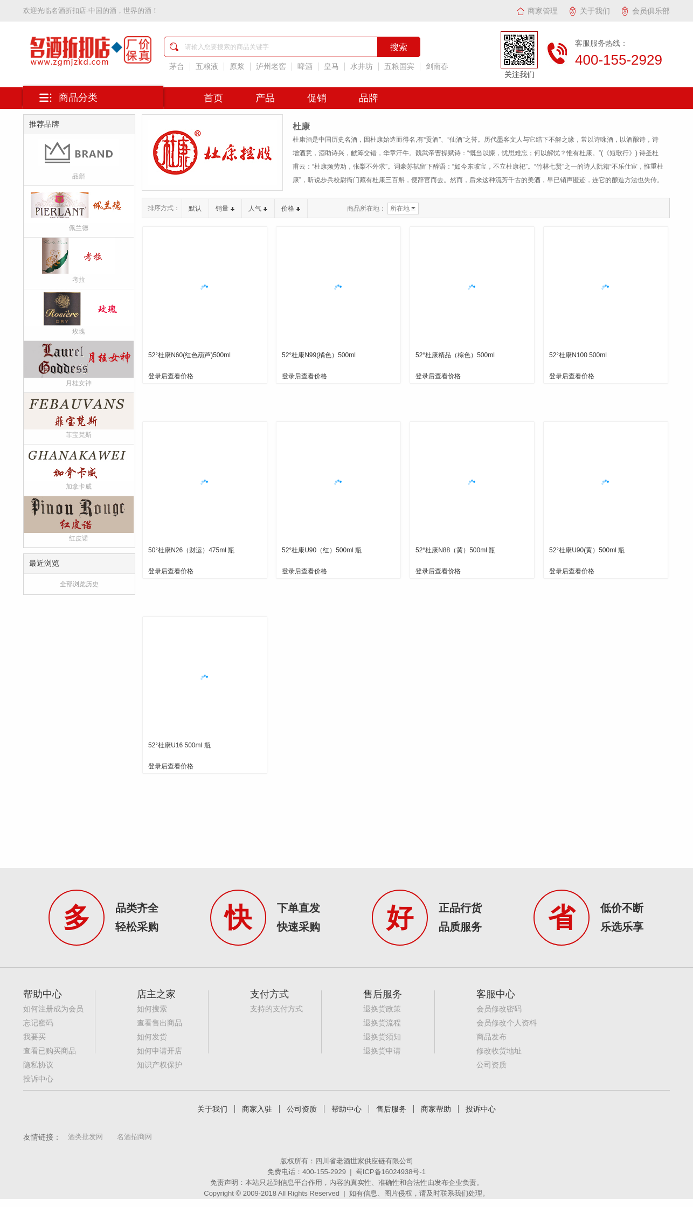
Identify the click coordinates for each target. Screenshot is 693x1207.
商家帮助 (436, 1109)
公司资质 (491, 1065)
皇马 (331, 67)
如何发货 (152, 1037)
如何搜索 (152, 1009)
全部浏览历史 (79, 584)
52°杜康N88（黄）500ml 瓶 (455, 550)
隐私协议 (38, 1065)
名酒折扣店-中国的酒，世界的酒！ (104, 10)
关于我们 (589, 10)
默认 (195, 208)
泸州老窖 (271, 67)
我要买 (34, 1037)
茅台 (176, 67)
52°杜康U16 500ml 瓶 (179, 745)
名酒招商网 (134, 1137)
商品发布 (491, 1037)
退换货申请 (382, 1051)
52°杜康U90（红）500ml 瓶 (322, 550)
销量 (225, 208)
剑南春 (437, 67)
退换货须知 (382, 1037)
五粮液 (207, 67)
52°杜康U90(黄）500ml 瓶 (587, 550)
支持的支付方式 (276, 1009)
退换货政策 (382, 1009)
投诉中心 (38, 1079)
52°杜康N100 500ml (578, 355)
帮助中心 (346, 1109)
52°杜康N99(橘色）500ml (319, 355)
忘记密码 (38, 1023)
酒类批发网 (85, 1137)
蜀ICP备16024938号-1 (391, 1172)
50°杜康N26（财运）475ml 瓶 (191, 550)
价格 (290, 208)
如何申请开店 (159, 1051)
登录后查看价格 (170, 376)
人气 (257, 208)
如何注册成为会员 (53, 1009)
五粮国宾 (399, 67)
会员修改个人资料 (506, 1023)
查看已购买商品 (49, 1051)
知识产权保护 (159, 1065)
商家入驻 (257, 1109)
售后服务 (391, 1109)
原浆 (237, 67)
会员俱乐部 (645, 10)
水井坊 (361, 67)
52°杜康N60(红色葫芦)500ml (189, 355)
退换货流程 (382, 1023)
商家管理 (537, 10)
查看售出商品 (159, 1023)
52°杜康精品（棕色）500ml (455, 355)
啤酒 (305, 67)
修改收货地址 (499, 1051)
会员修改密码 (499, 1009)
